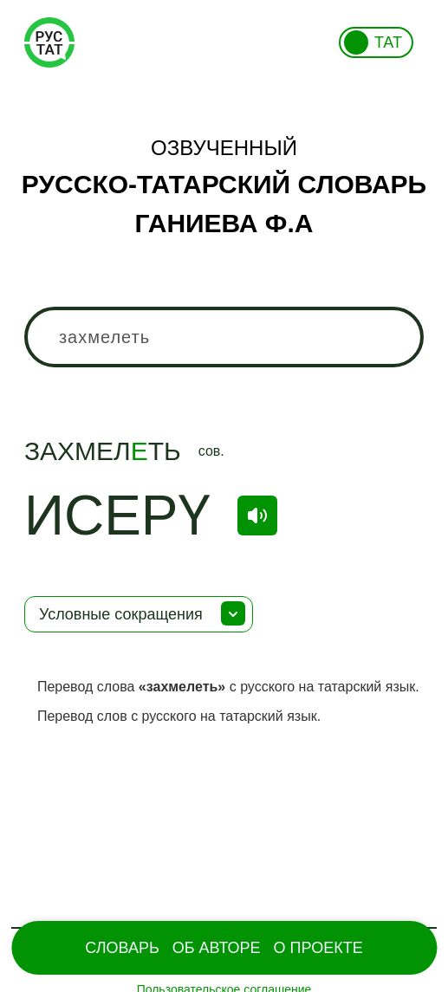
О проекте (318, 947)
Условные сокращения (121, 614)
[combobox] (224, 337)
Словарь (122, 947)
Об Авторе (216, 947)
